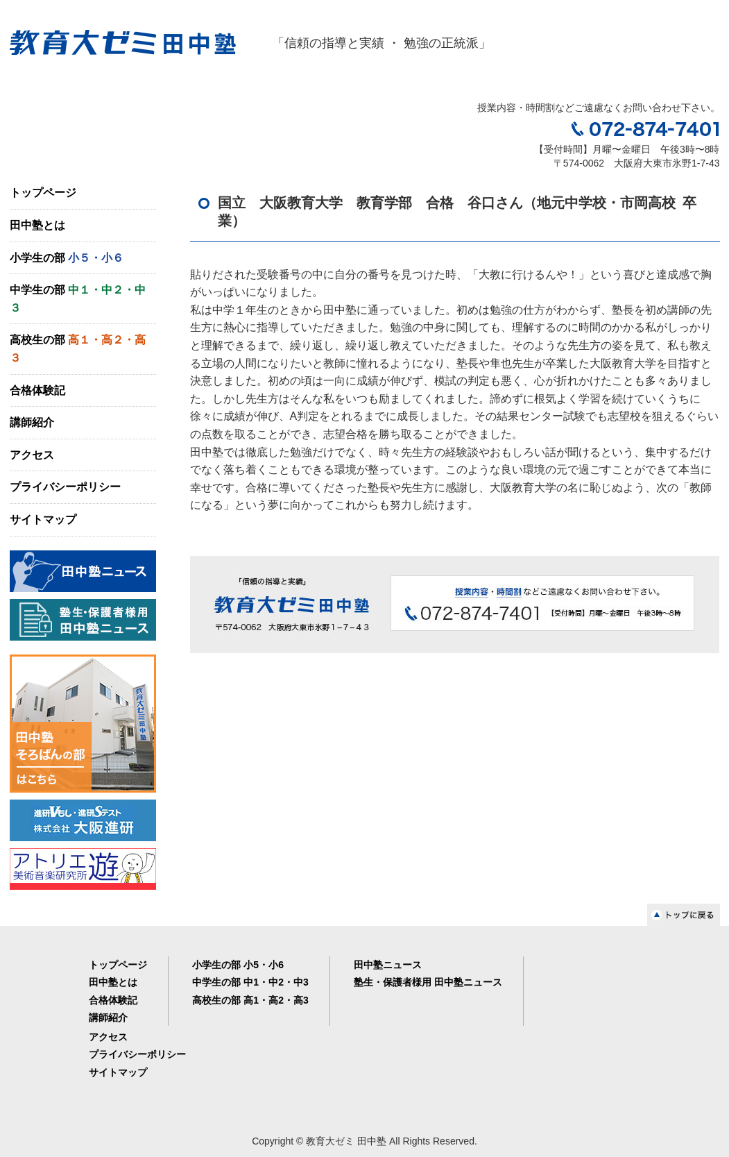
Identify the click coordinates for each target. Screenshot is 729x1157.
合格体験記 (37, 390)
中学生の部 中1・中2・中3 (250, 982)
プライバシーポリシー (65, 487)
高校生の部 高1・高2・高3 (250, 1000)
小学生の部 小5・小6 (237, 964)
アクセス (32, 455)
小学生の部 (66, 258)
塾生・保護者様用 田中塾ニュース (428, 982)
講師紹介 (32, 422)
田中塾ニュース (388, 964)
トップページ (43, 193)
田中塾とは (37, 225)
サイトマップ (43, 519)
